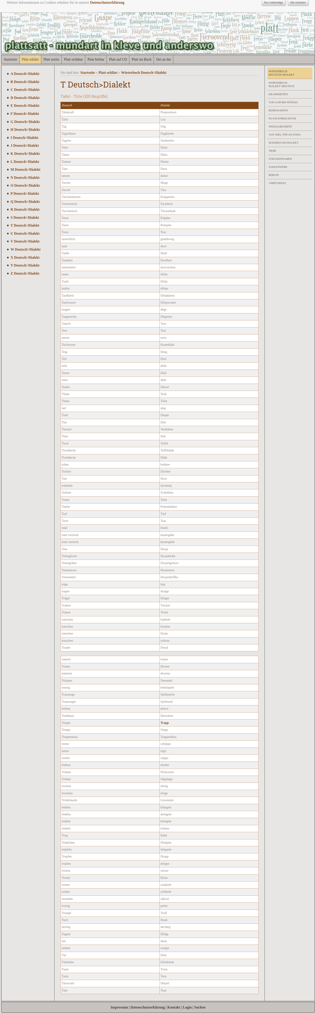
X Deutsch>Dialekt (25, 257)
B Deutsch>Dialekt (25, 82)
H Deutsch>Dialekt (25, 129)
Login (187, 1007)
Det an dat (163, 59)
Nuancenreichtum (282, 118)
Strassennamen (280, 158)
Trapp (165, 722)
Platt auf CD (118, 59)
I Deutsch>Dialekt (24, 138)
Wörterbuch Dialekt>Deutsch (281, 84)
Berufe (274, 175)
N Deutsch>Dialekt (25, 177)
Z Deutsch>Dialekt (25, 273)
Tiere (272, 150)
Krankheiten (278, 94)
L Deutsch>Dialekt (25, 162)
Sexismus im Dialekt (283, 142)
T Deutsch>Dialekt (25, 225)
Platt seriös (51, 59)
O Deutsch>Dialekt (25, 185)
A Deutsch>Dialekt (25, 74)
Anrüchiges (277, 183)
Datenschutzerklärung (147, 1007)
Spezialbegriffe (280, 126)
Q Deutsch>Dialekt (25, 201)
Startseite (10, 59)
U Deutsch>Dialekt (25, 233)
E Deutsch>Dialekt (25, 105)
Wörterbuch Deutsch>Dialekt (143, 72)
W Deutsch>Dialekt (26, 249)
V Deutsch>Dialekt (25, 241)
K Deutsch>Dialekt (25, 153)
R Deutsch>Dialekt (25, 209)
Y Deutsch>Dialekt (25, 265)
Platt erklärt (30, 59)
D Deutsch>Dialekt (25, 98)
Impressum (119, 1007)
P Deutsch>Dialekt (25, 193)
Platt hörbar (95, 59)
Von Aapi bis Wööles (283, 102)
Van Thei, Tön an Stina (285, 134)
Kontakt (173, 1007)
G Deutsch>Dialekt (25, 122)
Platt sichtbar (73, 59)
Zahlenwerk (278, 166)
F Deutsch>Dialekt (25, 114)
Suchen (200, 1007)
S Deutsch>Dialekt (25, 217)
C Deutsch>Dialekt (25, 90)
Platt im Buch (141, 59)
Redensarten (278, 110)
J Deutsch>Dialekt (25, 145)
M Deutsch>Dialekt (25, 169)
